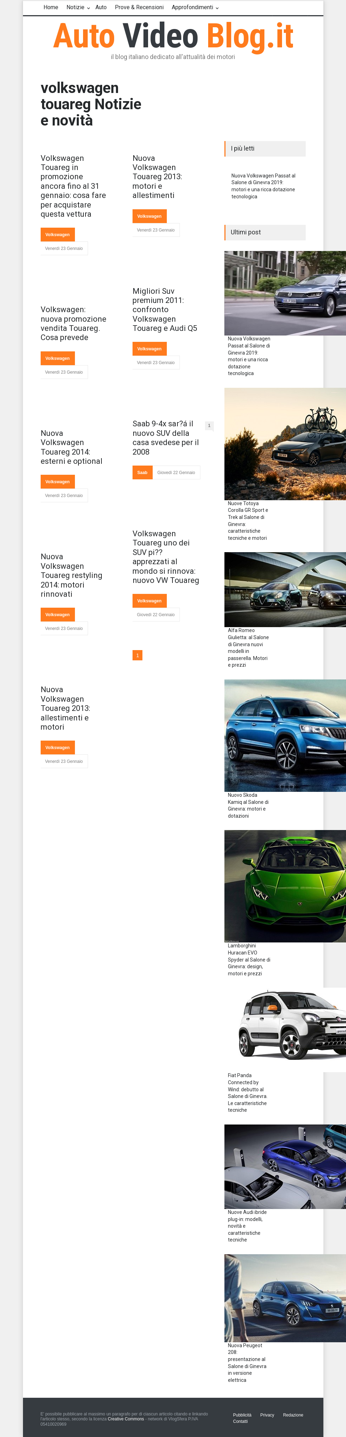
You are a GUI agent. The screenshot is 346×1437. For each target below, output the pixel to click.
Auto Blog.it (173, 36)
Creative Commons (126, 1418)
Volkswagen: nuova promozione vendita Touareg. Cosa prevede (73, 323)
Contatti (240, 1421)
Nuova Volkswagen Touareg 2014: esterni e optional (71, 447)
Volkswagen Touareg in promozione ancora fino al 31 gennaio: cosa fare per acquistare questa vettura (73, 186)
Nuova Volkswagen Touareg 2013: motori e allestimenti (157, 177)
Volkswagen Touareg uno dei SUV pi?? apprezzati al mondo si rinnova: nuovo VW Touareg (166, 557)
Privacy (267, 1415)
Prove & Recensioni (139, 7)
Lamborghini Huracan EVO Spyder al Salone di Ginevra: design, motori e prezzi (249, 959)
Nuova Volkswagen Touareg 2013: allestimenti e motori (65, 708)
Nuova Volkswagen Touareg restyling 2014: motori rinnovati (71, 575)
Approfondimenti (192, 7)
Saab (142, 472)
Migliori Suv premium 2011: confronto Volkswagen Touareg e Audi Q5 (165, 310)
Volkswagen (58, 234)
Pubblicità (242, 1415)
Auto (101, 7)
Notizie (75, 7)
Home (50, 7)
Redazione (293, 1415)
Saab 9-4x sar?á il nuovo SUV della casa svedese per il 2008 (166, 437)
